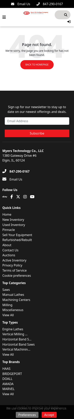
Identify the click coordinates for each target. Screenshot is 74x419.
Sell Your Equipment (17, 235)
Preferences (27, 415)
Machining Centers (16, 300)
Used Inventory (13, 225)
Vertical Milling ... (15, 334)
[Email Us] (20, 4)
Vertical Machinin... (16, 349)
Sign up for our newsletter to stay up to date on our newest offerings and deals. (36, 109)
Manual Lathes (13, 294)
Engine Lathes (12, 329)
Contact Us (10, 250)
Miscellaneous (12, 310)
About (6, 245)
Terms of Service (14, 270)
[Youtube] (32, 196)
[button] (68, 21)
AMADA (8, 384)
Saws (6, 289)
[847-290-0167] (50, 4)
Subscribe (37, 133)
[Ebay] (4, 196)
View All (8, 315)
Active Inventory (14, 260)
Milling (7, 305)
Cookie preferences (16, 275)
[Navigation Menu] (4, 17)
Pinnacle (8, 230)
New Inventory (13, 219)
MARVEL (8, 389)
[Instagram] (25, 196)
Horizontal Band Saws (18, 344)
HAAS (6, 368)
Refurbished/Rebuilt (17, 240)
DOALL (7, 379)
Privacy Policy (12, 265)
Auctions (8, 255)
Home (6, 214)
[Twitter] (18, 196)
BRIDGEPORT (12, 374)
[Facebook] (11, 196)
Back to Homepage (37, 64)
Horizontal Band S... (16, 339)
